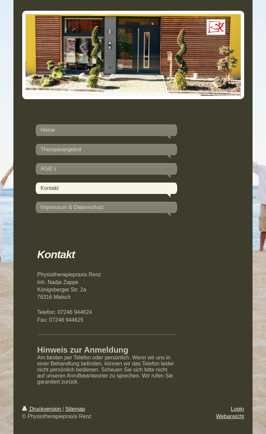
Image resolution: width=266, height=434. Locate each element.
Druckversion (42, 409)
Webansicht (230, 416)
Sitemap (75, 409)
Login (237, 409)
